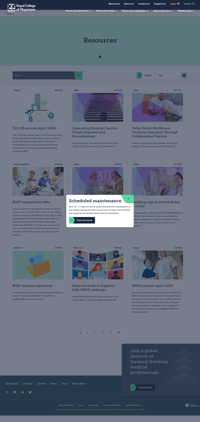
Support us (160, 3)
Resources (114, 3)
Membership (186, 10)
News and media (107, 10)
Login (175, 3)
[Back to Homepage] (19, 8)
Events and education (78, 10)
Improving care (163, 10)
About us (129, 3)
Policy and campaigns (135, 10)
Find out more (80, 220)
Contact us (144, 3)
